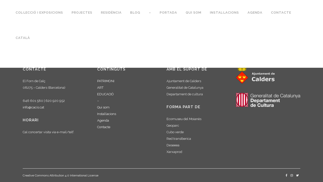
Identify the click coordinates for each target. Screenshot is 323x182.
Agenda (103, 120)
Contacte (103, 127)
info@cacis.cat (33, 107)
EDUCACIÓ (105, 94)
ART (100, 87)
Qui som (103, 107)
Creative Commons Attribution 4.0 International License (60, 175)
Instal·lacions (106, 114)
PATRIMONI (105, 81)
